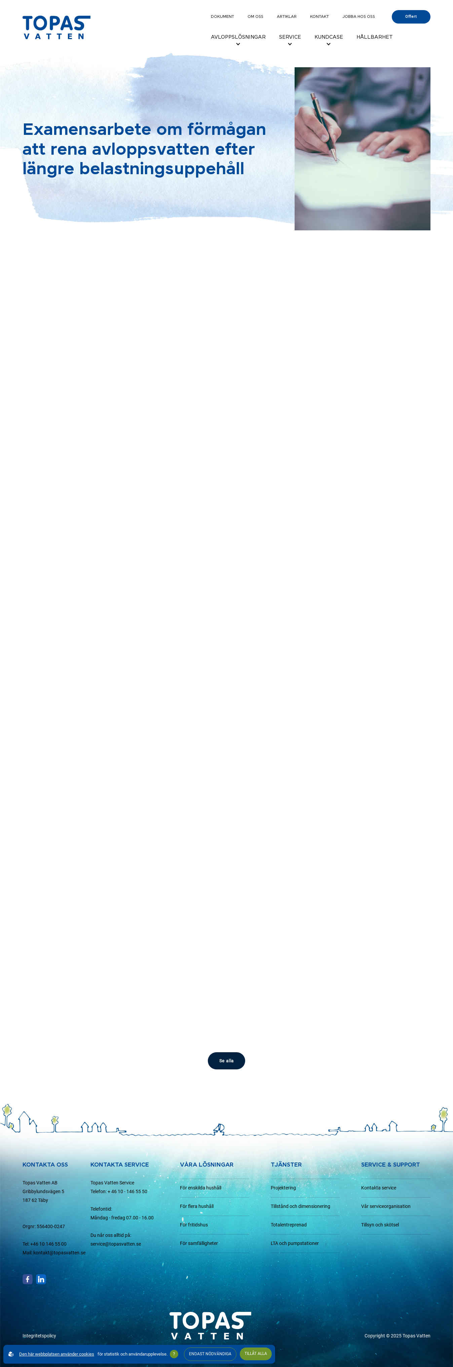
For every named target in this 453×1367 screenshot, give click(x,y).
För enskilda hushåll (200, 1188)
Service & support (390, 1165)
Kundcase (328, 37)
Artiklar (287, 16)
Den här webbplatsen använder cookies (56, 1354)
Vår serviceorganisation (386, 1206)
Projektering (283, 1188)
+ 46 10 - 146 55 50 (127, 1191)
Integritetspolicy (39, 1336)
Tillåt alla (255, 1353)
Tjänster (286, 1165)
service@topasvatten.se (115, 1244)
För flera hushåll (197, 1206)
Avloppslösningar (238, 37)
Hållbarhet (374, 37)
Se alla (226, 1060)
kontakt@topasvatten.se (59, 1253)
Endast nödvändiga (210, 1354)
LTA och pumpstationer (295, 1243)
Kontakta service (378, 1188)
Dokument (222, 16)
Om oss (255, 16)
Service (290, 37)
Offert (411, 16)
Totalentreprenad (289, 1225)
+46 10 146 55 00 (48, 1244)
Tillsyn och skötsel (380, 1225)
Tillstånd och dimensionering (300, 1206)
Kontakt (319, 16)
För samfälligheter (199, 1243)
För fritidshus (194, 1225)
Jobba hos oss (358, 16)
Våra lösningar (207, 1165)
